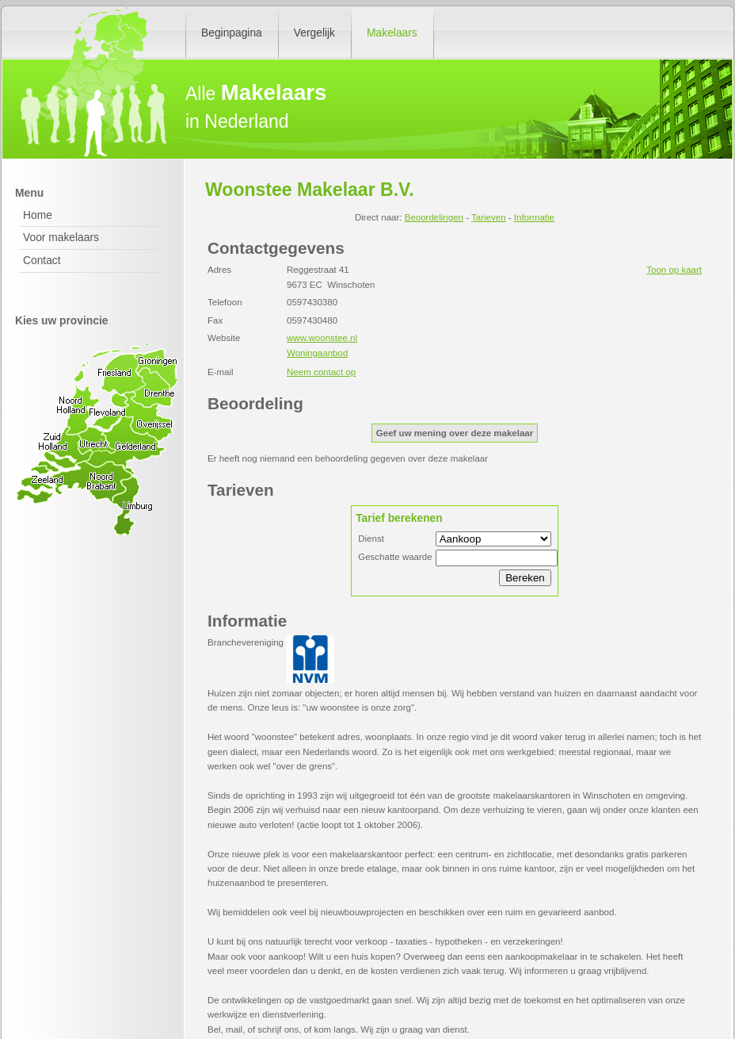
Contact (42, 260)
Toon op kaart (674, 269)
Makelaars (392, 32)
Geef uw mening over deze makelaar (454, 433)
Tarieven (488, 217)
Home (37, 215)
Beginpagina (231, 32)
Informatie (534, 217)
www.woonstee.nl (322, 338)
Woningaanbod (317, 353)
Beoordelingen (434, 217)
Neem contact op (321, 372)
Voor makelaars (61, 237)
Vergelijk (314, 32)
